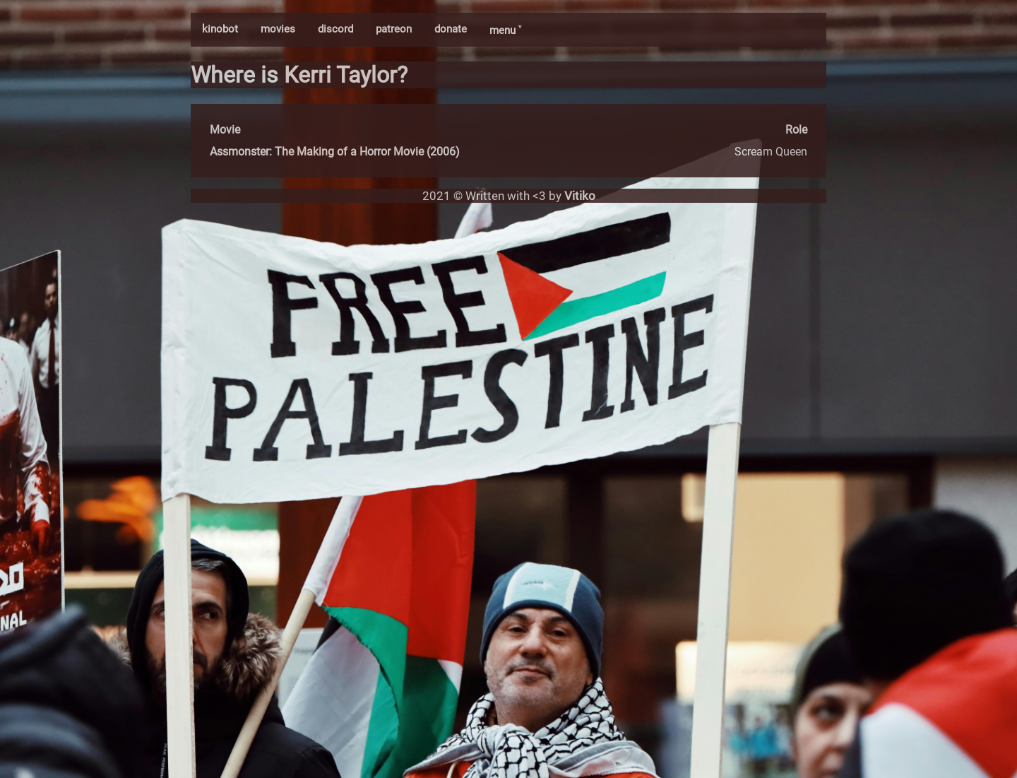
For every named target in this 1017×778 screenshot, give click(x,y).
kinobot (220, 29)
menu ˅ (505, 30)
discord (335, 29)
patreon (394, 29)
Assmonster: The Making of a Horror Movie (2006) (335, 151)
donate (450, 29)
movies (278, 29)
